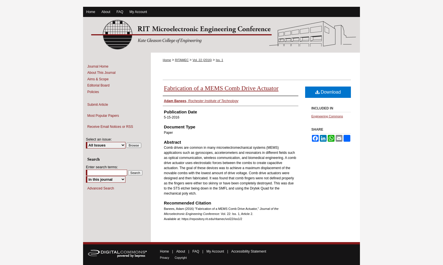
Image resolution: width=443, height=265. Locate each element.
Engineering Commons (327, 116)
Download (328, 92)
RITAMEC (182, 60)
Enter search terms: (102, 167)
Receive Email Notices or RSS (110, 127)
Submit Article (97, 105)
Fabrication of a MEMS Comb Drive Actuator (221, 88)
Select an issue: (99, 139)
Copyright (181, 257)
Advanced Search (100, 188)
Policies (93, 92)
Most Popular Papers (103, 116)
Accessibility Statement (248, 251)
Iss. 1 (219, 60)
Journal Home (97, 66)
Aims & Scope (97, 79)
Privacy (164, 257)
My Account (215, 251)
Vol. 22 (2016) (202, 60)
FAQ (195, 251)
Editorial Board (98, 85)
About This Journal (101, 73)
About (180, 251)
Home (167, 60)
